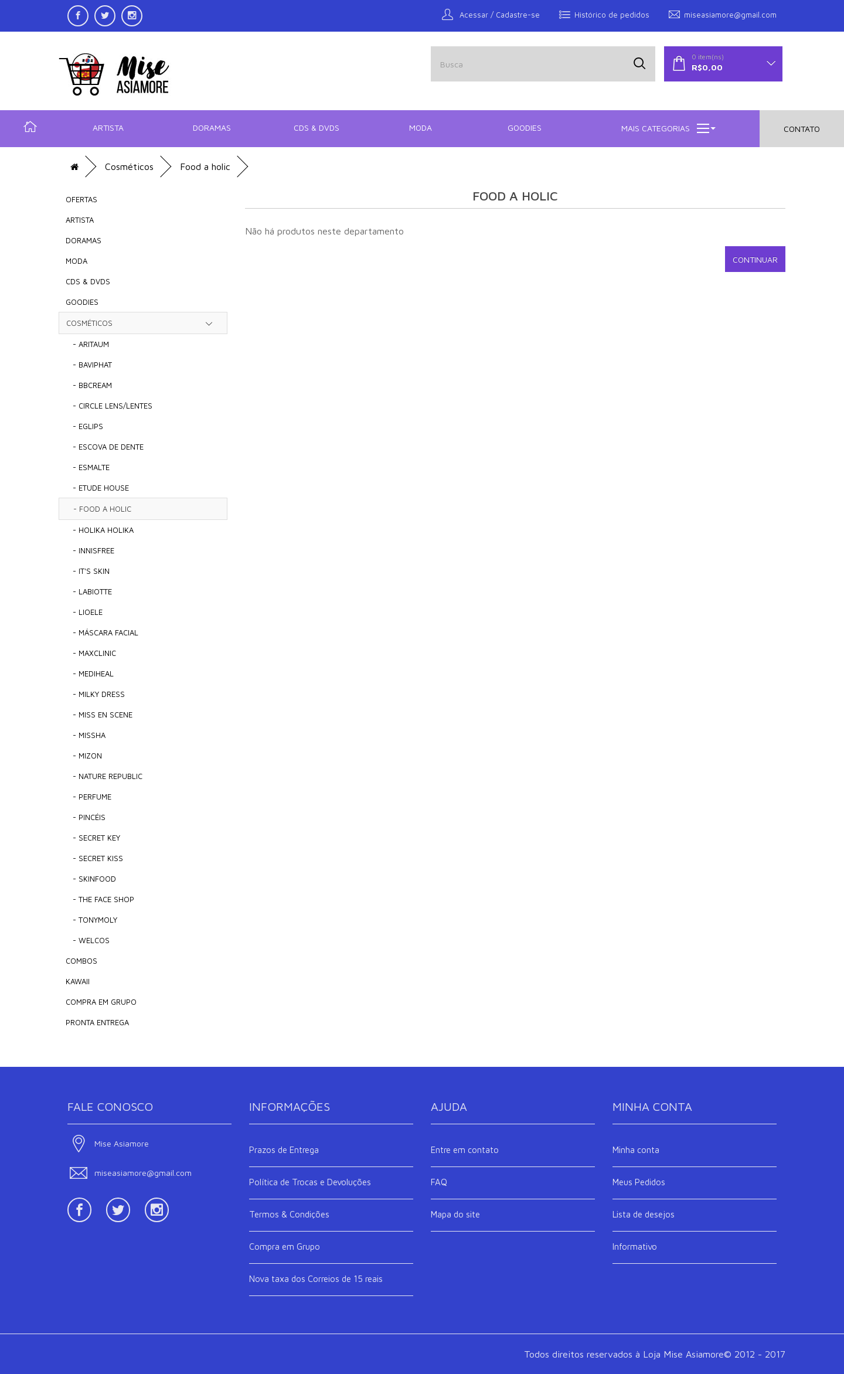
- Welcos (88, 940)
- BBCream (89, 385)
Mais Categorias (668, 128)
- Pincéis (86, 817)
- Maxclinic (91, 653)
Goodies (525, 127)
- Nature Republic (104, 776)
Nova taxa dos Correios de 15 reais (316, 1279)
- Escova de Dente (105, 446)
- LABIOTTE (89, 591)
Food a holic (205, 166)
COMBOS (81, 960)
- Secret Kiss (94, 858)
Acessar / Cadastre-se (491, 14)
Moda (420, 127)
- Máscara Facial (102, 632)
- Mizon (84, 755)
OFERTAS (81, 199)
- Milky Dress (95, 694)
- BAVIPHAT (89, 364)
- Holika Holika (100, 530)
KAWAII (78, 981)
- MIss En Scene (99, 714)
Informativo (634, 1246)
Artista (108, 127)
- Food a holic (98, 508)
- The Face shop (100, 899)
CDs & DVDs (316, 127)
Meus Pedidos (638, 1182)
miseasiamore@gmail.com (723, 14)
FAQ (439, 1182)
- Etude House (97, 487)
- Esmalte (88, 467)
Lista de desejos (643, 1214)
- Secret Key (93, 837)
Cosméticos (129, 166)
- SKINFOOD (91, 878)
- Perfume (88, 796)
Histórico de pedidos (604, 14)
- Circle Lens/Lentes (109, 405)
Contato (802, 129)
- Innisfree (90, 550)
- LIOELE (84, 612)
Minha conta (635, 1150)
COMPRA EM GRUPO (101, 1001)
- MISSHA (86, 735)
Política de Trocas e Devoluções (310, 1182)
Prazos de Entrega (284, 1150)
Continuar (755, 259)
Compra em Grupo (284, 1246)
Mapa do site (455, 1214)
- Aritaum (87, 344)
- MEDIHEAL (90, 673)
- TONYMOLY (91, 919)
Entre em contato (465, 1150)
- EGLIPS (84, 426)
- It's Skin (88, 571)
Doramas (212, 127)
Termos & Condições (289, 1214)
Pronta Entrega (97, 1022)
